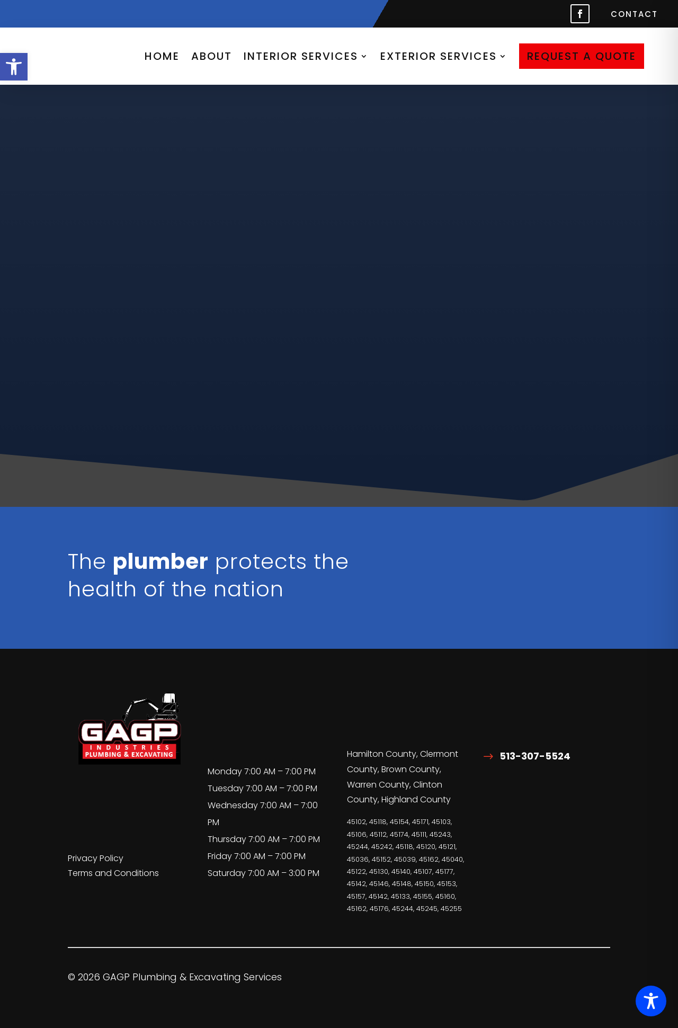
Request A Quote (581, 56)
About (211, 56)
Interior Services (301, 56)
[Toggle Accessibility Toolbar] (651, 1001)
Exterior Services (438, 56)
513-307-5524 (534, 756)
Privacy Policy (95, 858)
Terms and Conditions (113, 873)
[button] (14, 67)
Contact (634, 15)
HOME (162, 56)
